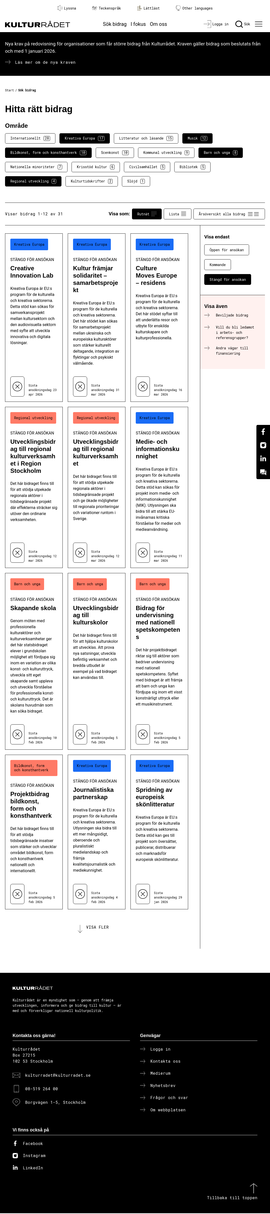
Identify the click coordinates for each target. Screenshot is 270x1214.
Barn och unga (221, 152)
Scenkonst (115, 152)
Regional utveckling (33, 181)
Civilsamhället (147, 166)
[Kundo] (263, 472)
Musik (197, 138)
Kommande (218, 264)
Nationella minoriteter (36, 166)
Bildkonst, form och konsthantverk (48, 152)
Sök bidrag (115, 24)
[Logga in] (216, 24)
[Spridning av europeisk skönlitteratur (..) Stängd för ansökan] (159, 832)
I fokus (138, 24)
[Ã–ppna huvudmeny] (259, 24)
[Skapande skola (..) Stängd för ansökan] (34, 661)
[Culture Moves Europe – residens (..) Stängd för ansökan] (159, 317)
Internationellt (30, 138)
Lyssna (66, 8)
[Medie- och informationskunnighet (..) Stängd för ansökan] (159, 487)
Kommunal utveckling (166, 152)
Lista (177, 213)
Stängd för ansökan (228, 279)
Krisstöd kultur (96, 166)
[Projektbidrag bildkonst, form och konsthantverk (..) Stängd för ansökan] (34, 832)
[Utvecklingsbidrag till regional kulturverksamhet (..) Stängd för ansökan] (96, 487)
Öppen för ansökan (227, 249)
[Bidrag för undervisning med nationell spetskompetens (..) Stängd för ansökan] (159, 661)
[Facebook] (263, 431)
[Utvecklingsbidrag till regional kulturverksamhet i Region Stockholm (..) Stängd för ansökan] (34, 487)
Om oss (158, 24)
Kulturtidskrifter (92, 181)
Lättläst (148, 8)
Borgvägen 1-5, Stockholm (55, 1103)
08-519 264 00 (41, 1089)
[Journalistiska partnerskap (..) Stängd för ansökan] (96, 832)
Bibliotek (192, 166)
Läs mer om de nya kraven (45, 62)
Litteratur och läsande (146, 138)
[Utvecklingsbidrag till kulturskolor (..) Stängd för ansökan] (96, 661)
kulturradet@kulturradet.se (58, 1075)
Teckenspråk (106, 8)
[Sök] (243, 24)
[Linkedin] (263, 459)
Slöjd (136, 181)
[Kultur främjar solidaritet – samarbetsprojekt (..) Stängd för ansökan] (96, 317)
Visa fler (97, 927)
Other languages (194, 8)
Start (9, 90)
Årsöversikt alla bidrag (229, 213)
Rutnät (146, 213)
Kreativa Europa (85, 138)
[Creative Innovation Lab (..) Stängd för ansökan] (34, 317)
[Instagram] (263, 445)
